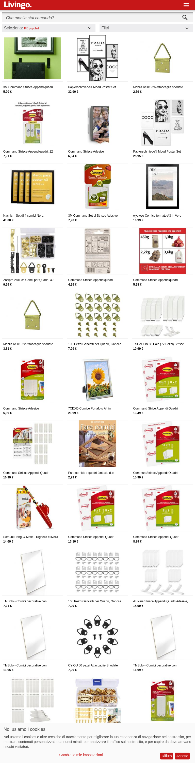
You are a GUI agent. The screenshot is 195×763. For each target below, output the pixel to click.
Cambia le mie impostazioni (81, 755)
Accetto (182, 756)
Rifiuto (167, 756)
